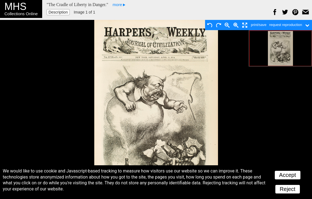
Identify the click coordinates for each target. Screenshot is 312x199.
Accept (287, 175)
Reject (287, 189)
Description (58, 12)
